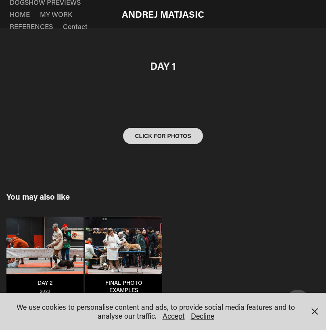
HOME (20, 14)
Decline (202, 316)
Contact (75, 26)
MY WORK (56, 14)
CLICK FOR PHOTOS (163, 136)
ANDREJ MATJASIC (163, 14)
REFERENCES (31, 26)
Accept (174, 316)
